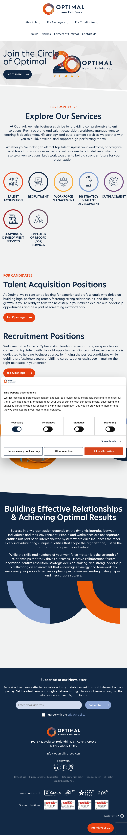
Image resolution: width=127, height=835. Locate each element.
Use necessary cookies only (23, 451)
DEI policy (108, 777)
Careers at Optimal (66, 34)
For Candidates (85, 22)
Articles (46, 34)
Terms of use (20, 777)
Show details (109, 441)
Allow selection (63, 451)
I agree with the (63, 714)
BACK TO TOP (114, 816)
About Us (31, 22)
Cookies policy (94, 777)
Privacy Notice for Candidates (43, 777)
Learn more (14, 74)
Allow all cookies (104, 451)
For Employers (56, 22)
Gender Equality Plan (64, 781)
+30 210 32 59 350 (66, 746)
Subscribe (94, 705)
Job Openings (16, 317)
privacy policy (76, 715)
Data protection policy (72, 777)
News (34, 34)
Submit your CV (100, 828)
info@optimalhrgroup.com (63, 754)
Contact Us (89, 34)
